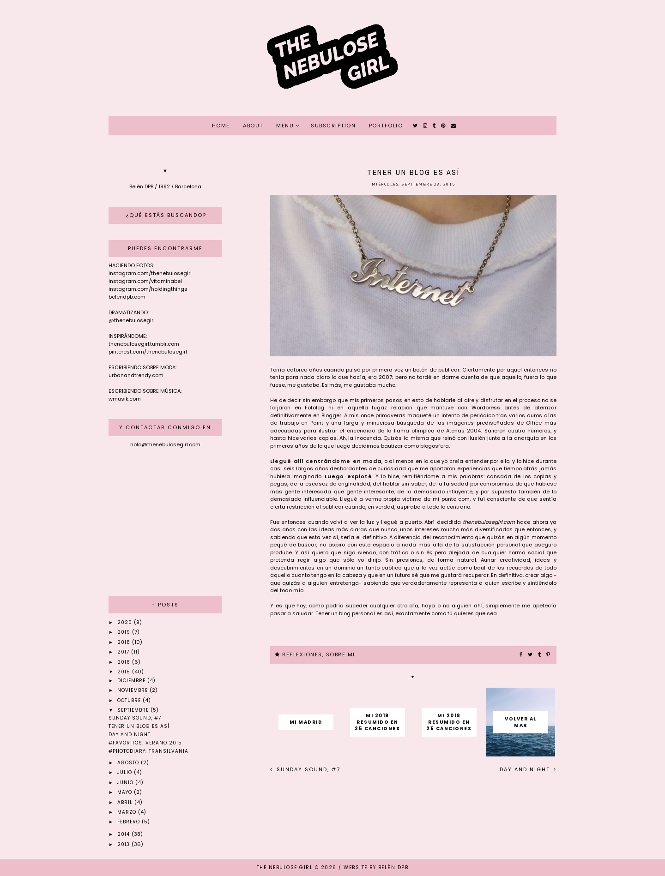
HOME (221, 125)
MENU (285, 125)
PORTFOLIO (386, 125)
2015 (124, 671)
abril (125, 802)
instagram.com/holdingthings (148, 289)
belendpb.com (127, 296)
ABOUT (253, 125)
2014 (124, 834)
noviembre (133, 690)
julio (125, 772)
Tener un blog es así (139, 726)
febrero (129, 821)
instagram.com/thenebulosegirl (150, 273)
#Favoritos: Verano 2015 (145, 742)
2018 (124, 642)
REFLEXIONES (302, 654)
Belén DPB (393, 867)
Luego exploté (348, 476)
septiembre (134, 710)
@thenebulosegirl (132, 320)
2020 (125, 622)
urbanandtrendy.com (136, 375)
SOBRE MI (340, 654)
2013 (124, 844)
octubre (130, 700)
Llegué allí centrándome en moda (325, 461)
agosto (129, 762)
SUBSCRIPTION (333, 125)
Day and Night (526, 769)
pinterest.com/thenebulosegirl (148, 351)
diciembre (132, 680)
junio (126, 782)
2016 (124, 662)
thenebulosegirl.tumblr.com (144, 344)
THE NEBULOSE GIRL (285, 867)
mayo (125, 792)
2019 (124, 632)
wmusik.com (125, 398)
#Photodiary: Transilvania (148, 751)
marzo (127, 812)
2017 (124, 651)
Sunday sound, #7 (307, 769)
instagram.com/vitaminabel (145, 281)
